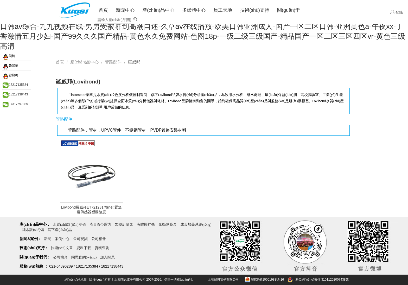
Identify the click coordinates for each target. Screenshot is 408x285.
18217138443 (18, 94)
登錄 (396, 12)
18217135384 (18, 85)
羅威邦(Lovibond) (78, 82)
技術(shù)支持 (254, 10)
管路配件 (113, 62)
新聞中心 (125, 10)
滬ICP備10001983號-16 (267, 279)
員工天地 (222, 10)
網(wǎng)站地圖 (76, 279)
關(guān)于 (288, 10)
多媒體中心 (194, 10)
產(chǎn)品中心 (158, 10)
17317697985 (18, 104)
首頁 (103, 10)
